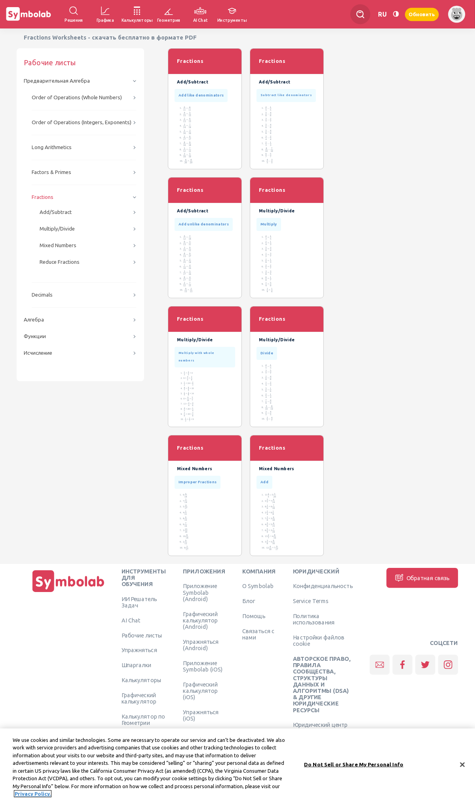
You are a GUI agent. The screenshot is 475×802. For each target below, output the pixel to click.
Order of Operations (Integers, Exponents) (81, 122)
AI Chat (131, 620)
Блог (248, 601)
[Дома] (68, 592)
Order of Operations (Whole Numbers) (77, 97)
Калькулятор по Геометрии (143, 719)
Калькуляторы (142, 680)
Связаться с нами (258, 634)
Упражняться (139, 650)
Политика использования (313, 619)
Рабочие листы (142, 635)
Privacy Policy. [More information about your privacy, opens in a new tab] (33, 795)
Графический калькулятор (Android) (200, 620)
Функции (35, 336)
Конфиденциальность (323, 586)
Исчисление (38, 353)
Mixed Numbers (58, 245)
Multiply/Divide (57, 229)
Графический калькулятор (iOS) (200, 690)
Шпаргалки (137, 665)
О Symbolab (258, 586)
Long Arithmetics (52, 147)
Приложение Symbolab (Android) (200, 592)
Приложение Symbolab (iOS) (202, 666)
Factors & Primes (51, 172)
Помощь (254, 616)
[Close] (462, 765)
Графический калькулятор (139, 698)
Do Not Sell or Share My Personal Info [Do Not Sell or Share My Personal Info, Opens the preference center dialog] (353, 765)
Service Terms (311, 601)
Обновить (421, 14)
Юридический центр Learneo (320, 728)
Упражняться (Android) (200, 644)
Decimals (42, 295)
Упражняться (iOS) (200, 715)
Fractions (42, 197)
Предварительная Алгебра (57, 81)
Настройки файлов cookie (319, 640)
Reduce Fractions (60, 262)
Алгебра (34, 320)
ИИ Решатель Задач (139, 602)
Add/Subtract (56, 212)
